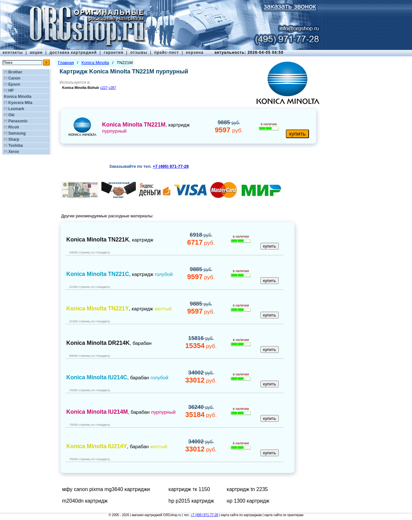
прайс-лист (166, 52)
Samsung (17, 133)
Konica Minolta (17, 96)
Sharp (13, 139)
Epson (14, 84)
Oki (11, 115)
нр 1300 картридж (248, 501)
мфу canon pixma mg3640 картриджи (106, 489)
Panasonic (18, 121)
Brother (15, 72)
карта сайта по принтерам (283, 515)
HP (11, 90)
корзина (194, 52)
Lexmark (16, 109)
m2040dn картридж (85, 501)
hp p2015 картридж (191, 501)
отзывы (138, 52)
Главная (66, 62)
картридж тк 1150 (189, 489)
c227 (104, 88)
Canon (14, 78)
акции (36, 52)
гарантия (113, 52)
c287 (112, 88)
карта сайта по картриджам (241, 515)
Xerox (13, 151)
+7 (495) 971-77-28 (204, 515)
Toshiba (15, 145)
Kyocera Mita (20, 102)
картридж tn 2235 (247, 489)
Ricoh (13, 127)
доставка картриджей (73, 52)
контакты (13, 52)
